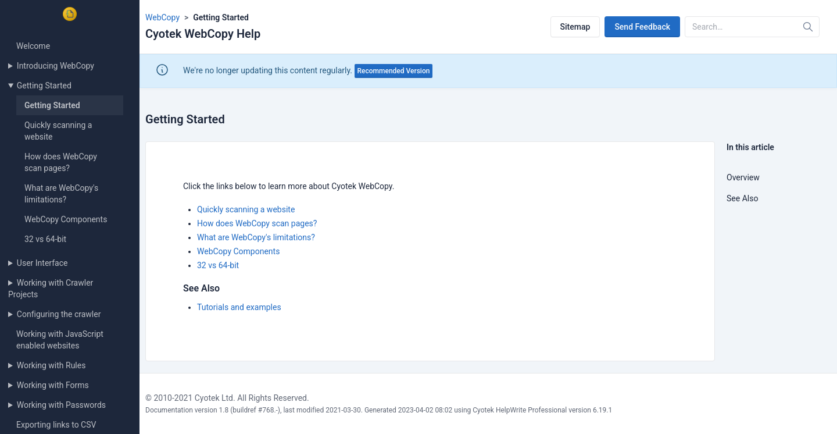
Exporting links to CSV (56, 424)
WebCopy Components (65, 219)
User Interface (42, 263)
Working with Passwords (61, 405)
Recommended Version (393, 71)
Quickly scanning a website (246, 209)
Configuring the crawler (59, 314)
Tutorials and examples (239, 307)
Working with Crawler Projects (50, 288)
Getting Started (44, 85)
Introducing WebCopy (55, 65)
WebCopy (162, 17)
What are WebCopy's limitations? (256, 237)
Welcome (33, 46)
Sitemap (575, 26)
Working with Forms (53, 385)
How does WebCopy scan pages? (257, 223)
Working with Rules (51, 365)
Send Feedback (642, 26)
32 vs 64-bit (45, 239)
